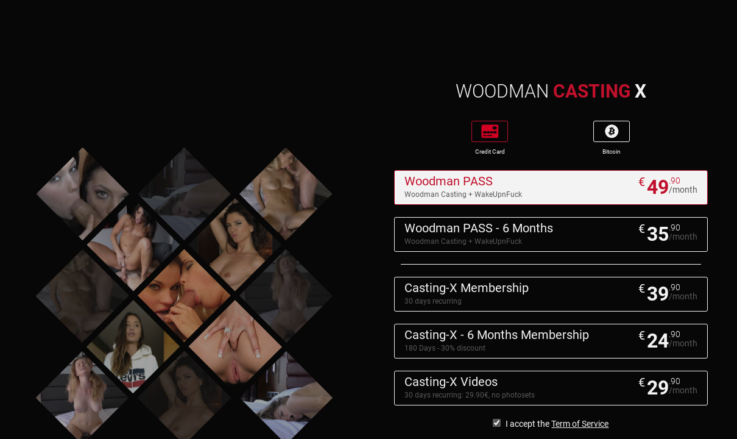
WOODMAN (551, 91)
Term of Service (579, 424)
